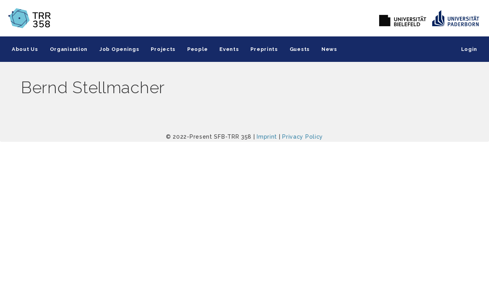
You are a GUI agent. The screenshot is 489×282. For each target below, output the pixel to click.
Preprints (263, 49)
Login (469, 49)
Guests (300, 49)
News (329, 49)
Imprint (267, 137)
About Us (25, 49)
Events (229, 49)
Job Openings (119, 49)
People (197, 49)
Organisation (69, 49)
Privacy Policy (302, 137)
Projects (163, 49)
